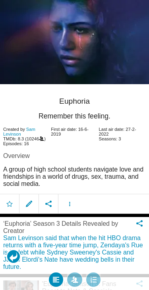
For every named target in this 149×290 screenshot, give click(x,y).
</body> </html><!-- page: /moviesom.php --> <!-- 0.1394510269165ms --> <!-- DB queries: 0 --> (74, 145)
